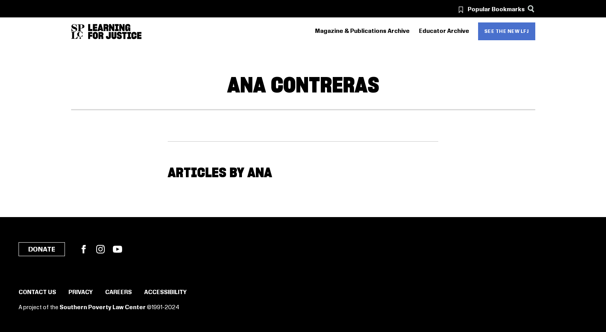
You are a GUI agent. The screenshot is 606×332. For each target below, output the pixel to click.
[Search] (531, 9)
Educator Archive (444, 31)
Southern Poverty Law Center (103, 307)
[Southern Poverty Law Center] (78, 31)
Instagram (100, 249)
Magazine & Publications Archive (362, 31)
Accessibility (165, 292)
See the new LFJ (506, 31)
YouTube (117, 249)
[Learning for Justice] (114, 31)
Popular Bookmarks (496, 9)
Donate (41, 249)
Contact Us (37, 292)
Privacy (80, 292)
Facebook (83, 249)
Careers (118, 292)
